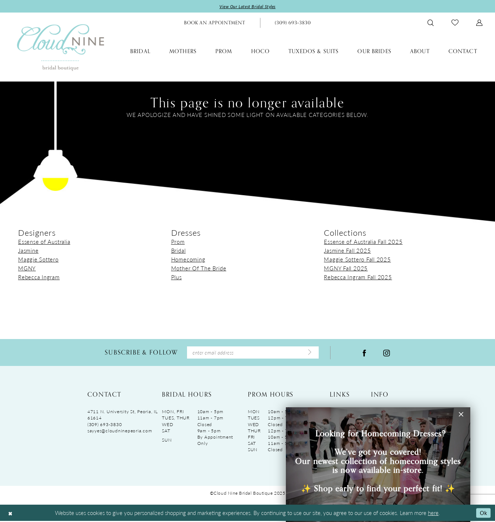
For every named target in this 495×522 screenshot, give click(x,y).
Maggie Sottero (38, 259)
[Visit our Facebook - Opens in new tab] (364, 353)
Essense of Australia (44, 242)
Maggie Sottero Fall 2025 (357, 259)
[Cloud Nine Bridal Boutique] (60, 47)
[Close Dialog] (10, 513)
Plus (176, 277)
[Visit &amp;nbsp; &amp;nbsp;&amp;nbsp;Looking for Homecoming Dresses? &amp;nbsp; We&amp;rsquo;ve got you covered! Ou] (378, 464)
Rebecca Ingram (39, 277)
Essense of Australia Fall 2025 (363, 242)
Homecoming (188, 259)
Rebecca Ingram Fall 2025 (358, 277)
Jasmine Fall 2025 (347, 251)
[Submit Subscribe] (309, 353)
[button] (479, 23)
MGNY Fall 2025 (346, 268)
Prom (178, 242)
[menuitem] (214, 23)
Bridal (178, 251)
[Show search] (431, 23)
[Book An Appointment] (214, 23)
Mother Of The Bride (198, 268)
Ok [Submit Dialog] (483, 513)
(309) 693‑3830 (104, 425)
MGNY (27, 268)
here (433, 514)
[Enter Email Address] (253, 353)
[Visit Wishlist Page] (455, 23)
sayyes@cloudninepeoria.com (119, 431)
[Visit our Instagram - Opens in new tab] (386, 353)
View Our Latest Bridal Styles (247, 6)
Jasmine (28, 251)
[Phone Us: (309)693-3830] (293, 23)
